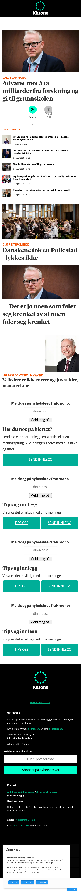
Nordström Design (25, 819)
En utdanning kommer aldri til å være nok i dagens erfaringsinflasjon (41, 138)
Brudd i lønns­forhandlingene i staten (33, 164)
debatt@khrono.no (46, 792)
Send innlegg (40, 460)
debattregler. (56, 728)
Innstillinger (72, 889)
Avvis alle (13, 882)
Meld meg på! (40, 420)
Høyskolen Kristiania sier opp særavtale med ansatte (42, 190)
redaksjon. (34, 728)
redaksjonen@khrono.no (20, 792)
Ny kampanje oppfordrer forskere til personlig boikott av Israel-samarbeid (44, 177)
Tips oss (21, 523)
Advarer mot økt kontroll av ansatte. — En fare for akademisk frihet (40, 152)
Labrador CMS (22, 825)
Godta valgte (27, 882)
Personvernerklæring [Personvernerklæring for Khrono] (40, 702)
